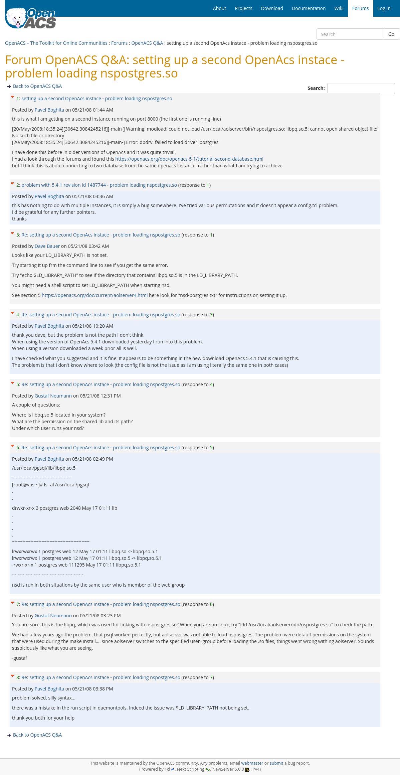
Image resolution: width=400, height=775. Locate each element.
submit (276, 763)
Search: (317, 88)
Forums (119, 43)
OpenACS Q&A (147, 43)
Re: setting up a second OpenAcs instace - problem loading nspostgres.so (100, 234)
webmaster (252, 763)
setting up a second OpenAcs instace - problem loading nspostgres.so (96, 98)
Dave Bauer (48, 246)
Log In (384, 8)
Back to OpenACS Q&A (37, 86)
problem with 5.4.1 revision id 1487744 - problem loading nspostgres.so (99, 185)
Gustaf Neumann (54, 396)
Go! (392, 34)
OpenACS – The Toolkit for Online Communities (56, 43)
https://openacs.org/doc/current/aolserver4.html (95, 295)
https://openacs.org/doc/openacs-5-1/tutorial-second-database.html (189, 159)
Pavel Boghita (50, 110)
